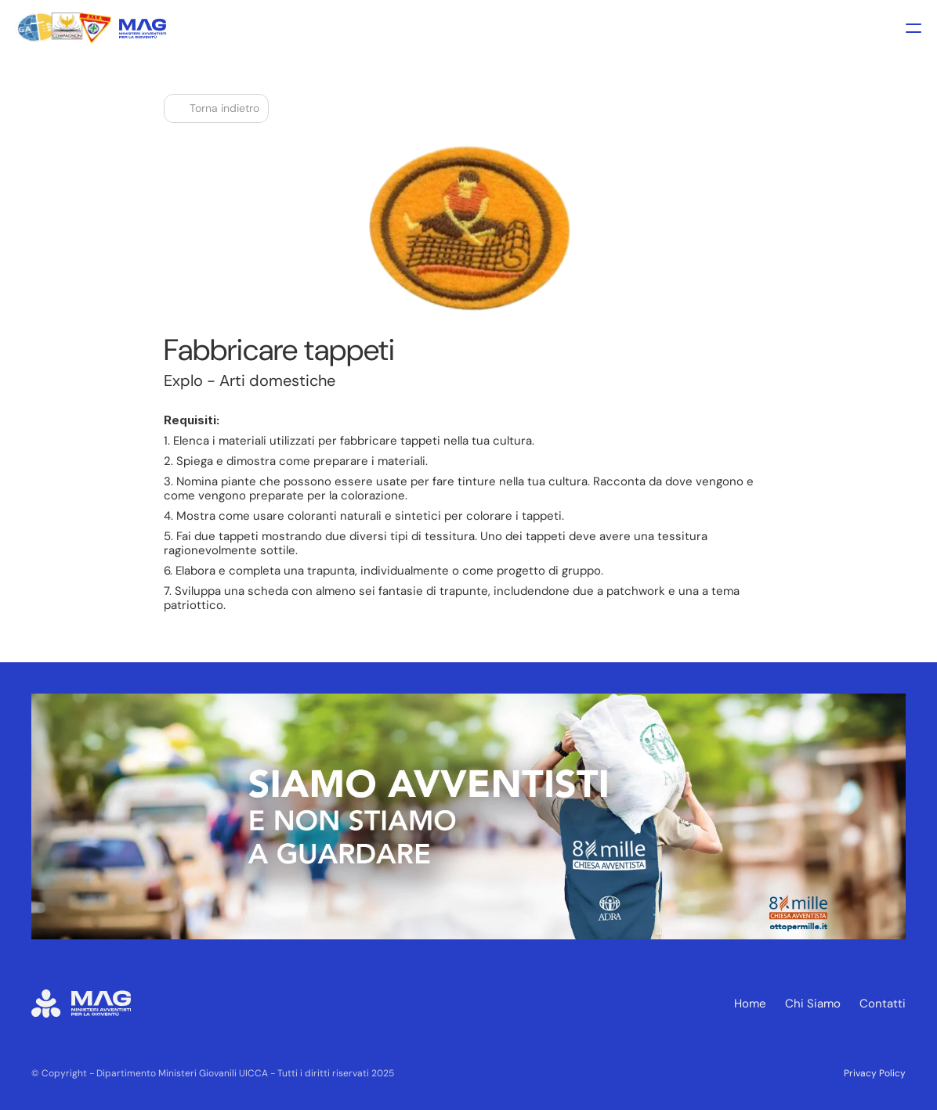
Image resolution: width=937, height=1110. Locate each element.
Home (750, 1003)
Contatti (882, 1003)
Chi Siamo (813, 1003)
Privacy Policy (875, 1073)
